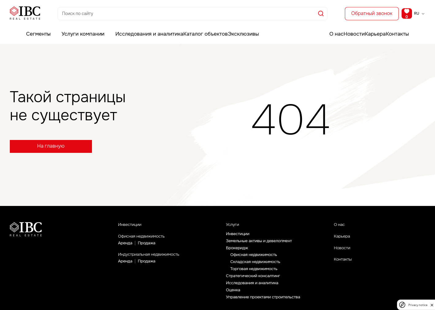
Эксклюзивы (224, 29)
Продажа (147, 246)
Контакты (400, 29)
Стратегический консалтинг (254, 279)
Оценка (233, 294)
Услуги (234, 225)
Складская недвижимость (256, 264)
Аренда (125, 246)
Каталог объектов (186, 29)
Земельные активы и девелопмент (260, 243)
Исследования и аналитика (134, 29)
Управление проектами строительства (264, 301)
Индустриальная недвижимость (158, 258)
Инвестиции (133, 225)
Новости (347, 29)
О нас (323, 29)
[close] (432, 305)
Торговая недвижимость (254, 272)
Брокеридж (237, 250)
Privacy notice (417, 305)
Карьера (373, 29)
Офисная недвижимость (148, 238)
